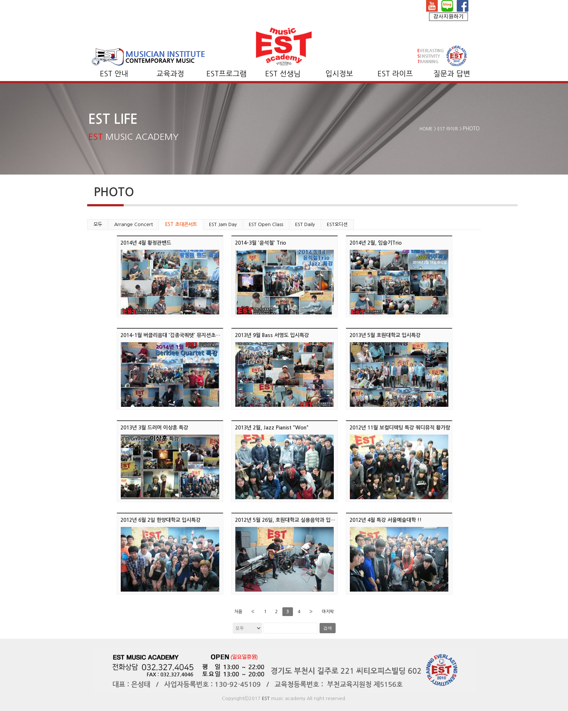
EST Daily (305, 224)
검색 (327, 628)
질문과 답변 (451, 73)
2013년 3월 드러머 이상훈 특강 (154, 427)
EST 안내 (114, 73)
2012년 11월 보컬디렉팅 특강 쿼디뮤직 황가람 (399, 427)
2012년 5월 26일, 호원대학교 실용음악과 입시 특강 (290, 520)
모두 (97, 224)
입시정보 (339, 73)
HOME (426, 129)
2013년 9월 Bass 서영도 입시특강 (272, 335)
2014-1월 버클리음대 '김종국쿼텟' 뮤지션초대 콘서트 (178, 335)
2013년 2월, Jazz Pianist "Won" (272, 427)
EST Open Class (266, 224)
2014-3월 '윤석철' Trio (260, 242)
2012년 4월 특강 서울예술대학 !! (385, 520)
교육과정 (170, 73)
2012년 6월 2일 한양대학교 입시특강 (160, 520)
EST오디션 (337, 224)
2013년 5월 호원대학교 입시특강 (385, 335)
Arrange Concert (133, 224)
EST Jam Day (223, 224)
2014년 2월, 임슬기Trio (375, 242)
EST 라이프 (395, 73)
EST (266, 698)
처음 (238, 611)
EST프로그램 (226, 73)
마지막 (328, 611)
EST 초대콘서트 (181, 224)
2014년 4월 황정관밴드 (145, 242)
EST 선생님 (283, 73)
